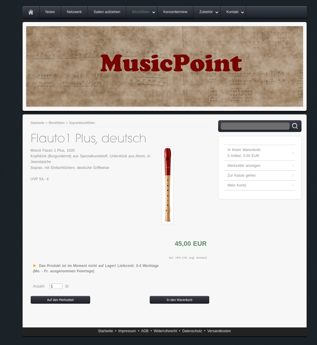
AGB (145, 331)
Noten (50, 12)
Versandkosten (219, 331)
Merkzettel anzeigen (244, 166)
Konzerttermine (175, 12)
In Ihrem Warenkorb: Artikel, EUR (244, 153)
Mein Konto (237, 185)
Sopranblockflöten (82, 123)
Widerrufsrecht (165, 331)
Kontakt (233, 12)
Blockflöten (141, 12)
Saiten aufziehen (107, 12)
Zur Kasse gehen (242, 175)
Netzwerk (74, 12)
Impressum (127, 331)
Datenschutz (192, 331)
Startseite (38, 123)
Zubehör (206, 12)
